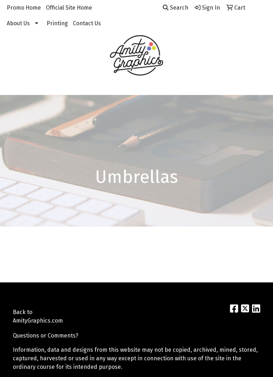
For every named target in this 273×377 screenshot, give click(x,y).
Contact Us (87, 23)
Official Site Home (69, 7)
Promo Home (24, 7)
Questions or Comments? (45, 335)
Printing (57, 23)
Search (175, 7)
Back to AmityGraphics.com (30, 316)
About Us (18, 23)
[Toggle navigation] (11, 87)
